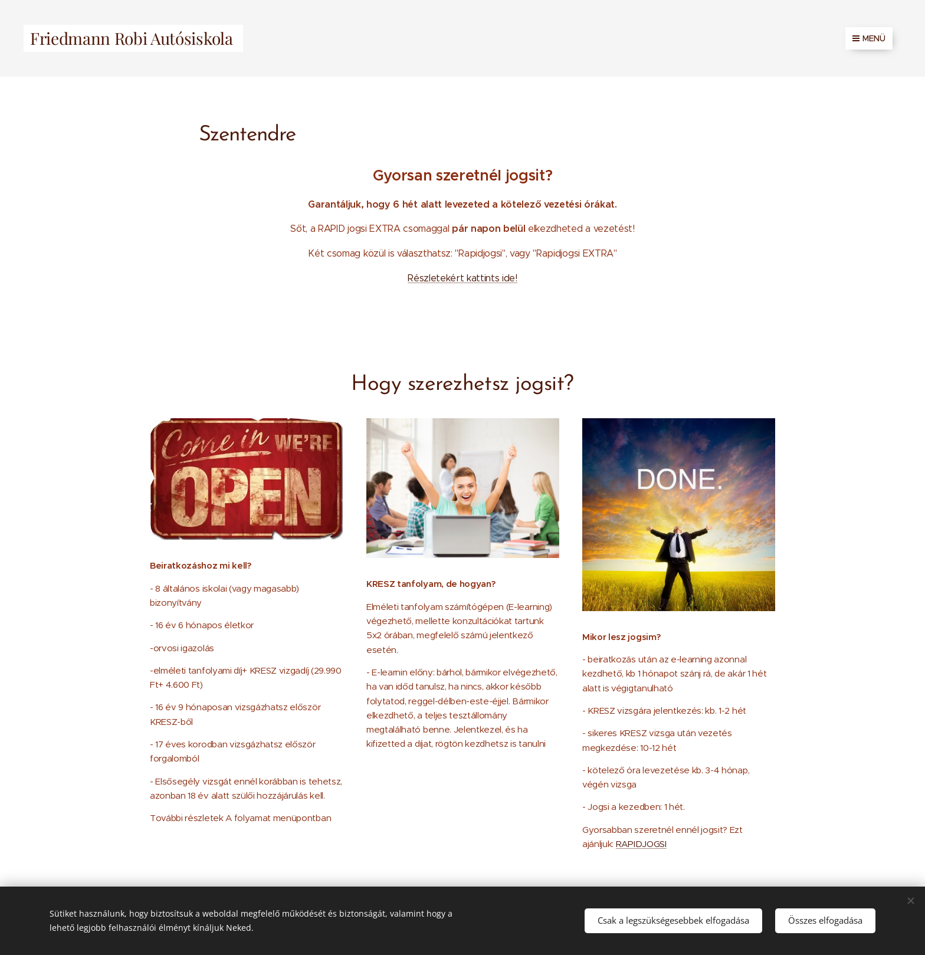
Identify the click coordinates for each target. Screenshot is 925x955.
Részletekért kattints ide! (462, 278)
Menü (868, 38)
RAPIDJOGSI (641, 843)
